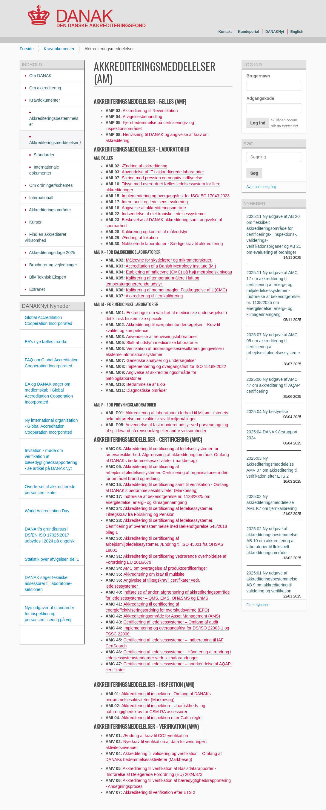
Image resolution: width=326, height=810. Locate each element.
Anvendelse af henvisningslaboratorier (161, 336)
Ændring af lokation (140, 237)
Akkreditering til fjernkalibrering (154, 296)
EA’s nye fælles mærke (46, 341)
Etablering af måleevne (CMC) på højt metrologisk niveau (179, 272)
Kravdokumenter (59, 48)
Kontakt (225, 32)
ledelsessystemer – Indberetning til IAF (187, 640)
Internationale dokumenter (44, 170)
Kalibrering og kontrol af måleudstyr (154, 231)
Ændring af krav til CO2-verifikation (155, 735)
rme (192, 610)
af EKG (158, 384)
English (296, 32)
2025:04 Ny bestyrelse (267, 411)
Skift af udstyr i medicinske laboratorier (162, 342)
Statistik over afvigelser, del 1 (52, 559)
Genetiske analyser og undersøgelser (161, 360)
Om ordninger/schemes (50, 185)
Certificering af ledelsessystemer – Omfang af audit (170, 622)
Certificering (134, 640)
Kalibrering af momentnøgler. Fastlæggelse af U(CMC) (176, 290)
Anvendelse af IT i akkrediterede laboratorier (163, 171)
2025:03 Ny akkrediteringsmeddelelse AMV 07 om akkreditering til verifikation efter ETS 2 (272, 467)
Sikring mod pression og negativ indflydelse (162, 177)
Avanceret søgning (261, 187)
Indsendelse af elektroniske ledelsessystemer (164, 213)
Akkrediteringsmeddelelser (54, 142)
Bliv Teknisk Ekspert (47, 277)
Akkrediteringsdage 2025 (51, 252)
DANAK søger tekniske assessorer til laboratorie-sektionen (48, 583)
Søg (248, 143)
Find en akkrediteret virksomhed (45, 237)
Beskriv (129, 219)
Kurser (34, 222)
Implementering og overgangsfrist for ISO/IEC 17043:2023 (176, 195)
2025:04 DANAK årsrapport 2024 (272, 435)
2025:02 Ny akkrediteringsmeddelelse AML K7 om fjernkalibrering (272, 502)
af (148, 640)
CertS (111, 646)
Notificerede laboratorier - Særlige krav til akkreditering (172, 243)
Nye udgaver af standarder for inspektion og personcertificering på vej (49, 613)
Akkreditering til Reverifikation (150, 110)
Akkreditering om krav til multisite (153, 574)
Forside (27, 48)
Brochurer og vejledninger (52, 264)
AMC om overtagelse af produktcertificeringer (165, 568)
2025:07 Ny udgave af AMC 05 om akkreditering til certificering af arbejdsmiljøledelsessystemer (273, 346)
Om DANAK (40, 75)
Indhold (32, 64)
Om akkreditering (44, 87)
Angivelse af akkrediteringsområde (154, 207)
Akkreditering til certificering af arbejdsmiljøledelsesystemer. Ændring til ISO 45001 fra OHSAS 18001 (165, 544)
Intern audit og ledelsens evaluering (155, 201)
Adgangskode (260, 98)
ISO (198, 366)
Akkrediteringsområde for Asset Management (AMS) (171, 616)
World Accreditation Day (47, 510)
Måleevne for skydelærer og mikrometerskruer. (169, 260)
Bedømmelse (138, 384)
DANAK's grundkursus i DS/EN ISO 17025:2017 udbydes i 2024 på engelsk (50, 535)
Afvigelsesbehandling (142, 116)
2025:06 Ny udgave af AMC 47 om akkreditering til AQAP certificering (273, 385)
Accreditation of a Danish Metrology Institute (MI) (171, 266)
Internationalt (40, 197)
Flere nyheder (258, 605)
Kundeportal (248, 32)
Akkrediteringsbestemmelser (53, 121)
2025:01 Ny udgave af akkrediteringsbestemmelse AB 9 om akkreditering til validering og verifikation (272, 582)
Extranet (36, 289)
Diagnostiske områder (147, 390)
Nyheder (254, 203)
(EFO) (202, 610)
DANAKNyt (274, 32)
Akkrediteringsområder (49, 209)
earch (121, 646)
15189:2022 (214, 366)
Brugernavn (258, 76)
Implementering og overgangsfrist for (160, 366)
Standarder (43, 154)
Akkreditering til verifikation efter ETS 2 (159, 792)
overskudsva (177, 610)
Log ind (253, 64)
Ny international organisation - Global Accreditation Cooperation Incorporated (51, 426)
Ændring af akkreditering (144, 165)
